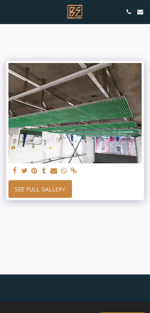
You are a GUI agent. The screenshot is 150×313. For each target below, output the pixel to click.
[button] (9, 11)
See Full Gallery (40, 189)
